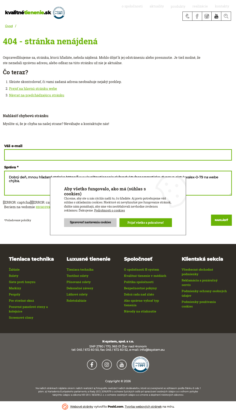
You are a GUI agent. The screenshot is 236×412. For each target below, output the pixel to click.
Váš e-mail (13, 146)
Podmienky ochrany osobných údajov (204, 293)
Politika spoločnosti (139, 282)
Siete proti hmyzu (22, 282)
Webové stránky (81, 406)
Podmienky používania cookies (199, 304)
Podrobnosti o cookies (109, 210)
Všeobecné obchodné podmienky (197, 271)
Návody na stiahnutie (140, 311)
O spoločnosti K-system (141, 269)
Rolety (13, 276)
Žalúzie (14, 269)
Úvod (9, 26)
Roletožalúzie (76, 300)
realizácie (205, 6)
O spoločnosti (148, 6)
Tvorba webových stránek (143, 406)
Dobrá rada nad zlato (139, 294)
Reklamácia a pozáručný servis (200, 282)
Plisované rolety (79, 282)
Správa (10, 167)
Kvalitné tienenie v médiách (145, 276)
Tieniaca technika (80, 269)
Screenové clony (21, 317)
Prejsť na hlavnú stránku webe (33, 88)
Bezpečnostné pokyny (140, 288)
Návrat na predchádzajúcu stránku (36, 95)
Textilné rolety (77, 276)
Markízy (15, 288)
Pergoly (14, 294)
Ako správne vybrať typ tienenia (141, 302)
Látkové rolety (77, 294)
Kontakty (224, 6)
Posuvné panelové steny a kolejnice (28, 309)
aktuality (169, 6)
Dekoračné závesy (80, 288)
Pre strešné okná (21, 300)
